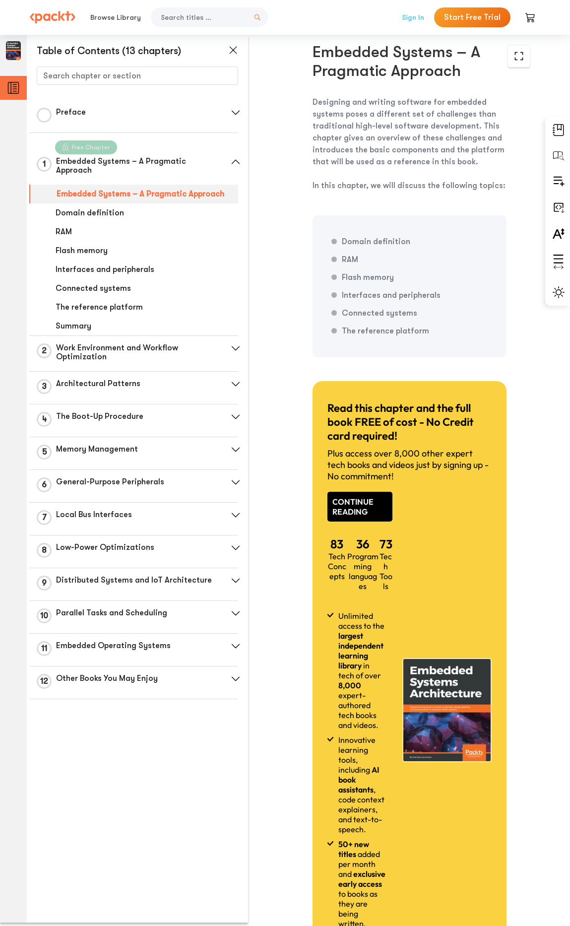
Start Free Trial (472, 17)
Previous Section (319, 852)
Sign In (413, 17)
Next (476, 852)
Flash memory (82, 250)
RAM (64, 231)
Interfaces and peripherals (105, 269)
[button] (236, 113)
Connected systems (93, 288)
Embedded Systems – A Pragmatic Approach (140, 194)
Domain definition (90, 212)
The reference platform (99, 307)
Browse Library (115, 17)
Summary (73, 326)
